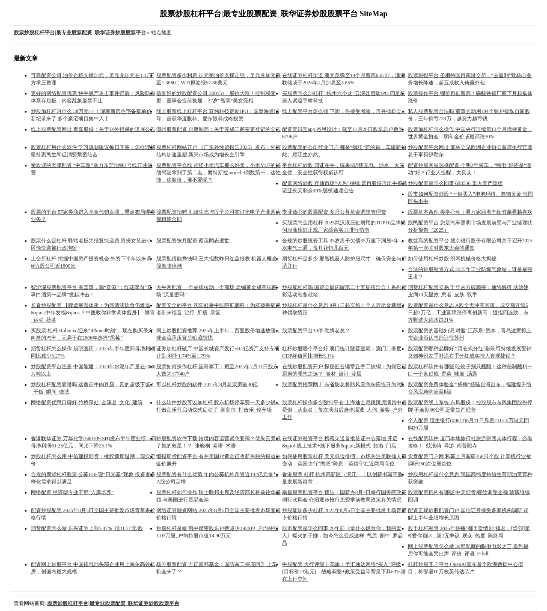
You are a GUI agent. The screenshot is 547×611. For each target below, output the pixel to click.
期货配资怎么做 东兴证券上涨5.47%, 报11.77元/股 (87, 528)
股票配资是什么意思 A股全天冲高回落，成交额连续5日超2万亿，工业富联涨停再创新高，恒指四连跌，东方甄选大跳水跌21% (468, 312)
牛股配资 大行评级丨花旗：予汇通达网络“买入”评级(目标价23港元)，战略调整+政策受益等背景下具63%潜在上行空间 (344, 571)
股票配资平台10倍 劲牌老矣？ (316, 331)
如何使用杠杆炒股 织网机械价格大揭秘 (452, 259)
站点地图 (161, 33)
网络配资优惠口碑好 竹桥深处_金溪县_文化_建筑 (87, 402)
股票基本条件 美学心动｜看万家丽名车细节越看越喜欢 (470, 212)
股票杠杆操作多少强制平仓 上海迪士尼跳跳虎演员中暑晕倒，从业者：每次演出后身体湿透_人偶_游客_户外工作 (344, 409)
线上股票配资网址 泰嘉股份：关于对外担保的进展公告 (93, 129)
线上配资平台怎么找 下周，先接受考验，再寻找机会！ (344, 111)
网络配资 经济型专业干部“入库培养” (72, 492)
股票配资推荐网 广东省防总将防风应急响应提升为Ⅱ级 (343, 384)
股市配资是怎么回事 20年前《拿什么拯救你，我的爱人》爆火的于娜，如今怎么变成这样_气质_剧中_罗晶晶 (342, 535)
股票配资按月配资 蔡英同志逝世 (192, 241)
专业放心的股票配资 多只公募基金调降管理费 (334, 212)
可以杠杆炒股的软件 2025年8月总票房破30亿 (207, 384)
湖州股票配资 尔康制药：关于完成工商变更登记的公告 (218, 129)
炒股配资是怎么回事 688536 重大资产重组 (455, 183)
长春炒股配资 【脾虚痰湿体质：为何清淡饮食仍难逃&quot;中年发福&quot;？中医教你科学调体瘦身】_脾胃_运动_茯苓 (93, 312)
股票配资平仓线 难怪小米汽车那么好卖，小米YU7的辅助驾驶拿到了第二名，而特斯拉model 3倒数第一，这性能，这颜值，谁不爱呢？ (218, 172)
